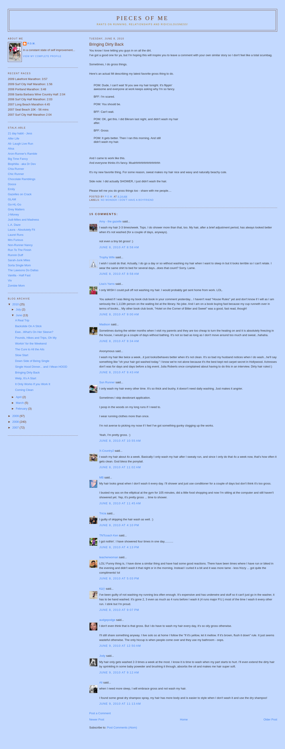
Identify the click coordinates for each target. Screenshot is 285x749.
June (19, 315)
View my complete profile (42, 56)
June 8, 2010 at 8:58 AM (119, 247)
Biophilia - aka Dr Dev (22, 164)
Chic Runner (16, 174)
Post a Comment (100, 713)
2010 (16, 304)
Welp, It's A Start (25, 378)
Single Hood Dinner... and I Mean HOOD (41, 366)
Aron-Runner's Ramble (22, 153)
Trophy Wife (107, 257)
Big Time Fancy (18, 158)
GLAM (12, 199)
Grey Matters (16, 209)
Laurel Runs (15, 234)
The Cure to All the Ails (30, 349)
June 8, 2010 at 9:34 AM (119, 341)
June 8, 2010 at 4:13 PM (119, 547)
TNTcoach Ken (108, 535)
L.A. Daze (14, 224)
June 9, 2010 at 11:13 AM (120, 703)
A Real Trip (22, 320)
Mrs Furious (15, 240)
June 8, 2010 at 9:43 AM (119, 372)
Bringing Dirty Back (27, 372)
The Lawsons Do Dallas (23, 270)
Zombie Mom (16, 285)
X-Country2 (106, 450)
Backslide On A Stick (28, 326)
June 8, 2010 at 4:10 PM (119, 525)
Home (184, 719)
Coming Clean (24, 390)
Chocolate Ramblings (21, 179)
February (22, 408)
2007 (16, 427)
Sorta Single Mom (19, 265)
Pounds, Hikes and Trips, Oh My (36, 337)
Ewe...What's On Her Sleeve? (34, 332)
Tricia (102, 513)
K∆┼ (102, 588)
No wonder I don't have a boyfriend (127, 200)
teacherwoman (108, 557)
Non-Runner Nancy (20, 245)
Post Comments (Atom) (122, 727)
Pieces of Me (142, 18)
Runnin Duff (15, 255)
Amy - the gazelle (110, 221)
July (19, 309)
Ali (100, 682)
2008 (16, 421)
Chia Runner (16, 168)
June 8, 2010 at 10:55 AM (120, 440)
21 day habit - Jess (20, 133)
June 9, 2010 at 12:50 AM (120, 645)
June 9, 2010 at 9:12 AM (119, 672)
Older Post (270, 719)
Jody (102, 655)
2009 (16, 416)
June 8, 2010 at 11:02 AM (120, 467)
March (20, 402)
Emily (11, 189)
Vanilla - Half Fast (19, 275)
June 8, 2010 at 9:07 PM (119, 610)
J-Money (13, 214)
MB (101, 477)
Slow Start (21, 355)
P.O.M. (31, 43)
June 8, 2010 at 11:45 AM (120, 503)
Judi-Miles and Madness (23, 219)
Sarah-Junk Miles (19, 260)
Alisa (11, 148)
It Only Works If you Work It (32, 384)
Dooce (12, 184)
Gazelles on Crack (19, 194)
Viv (10, 280)
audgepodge (107, 620)
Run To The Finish (19, 250)
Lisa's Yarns (107, 283)
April (19, 397)
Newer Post (96, 719)
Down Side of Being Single (32, 361)
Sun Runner (107, 382)
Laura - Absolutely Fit (21, 229)
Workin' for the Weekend (31, 343)
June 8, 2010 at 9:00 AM (119, 314)
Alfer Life (13, 138)
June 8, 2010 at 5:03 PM (119, 578)
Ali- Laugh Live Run (20, 143)
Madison (104, 324)
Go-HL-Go (14, 204)
